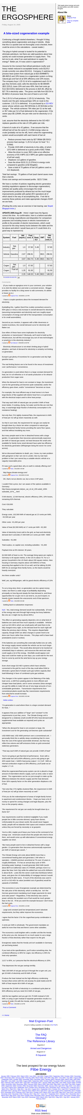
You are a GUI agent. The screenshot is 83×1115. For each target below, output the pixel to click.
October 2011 (57, 1089)
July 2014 (51, 1091)
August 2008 (71, 1082)
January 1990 (5, 1076)
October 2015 (38, 1092)
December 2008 (22, 1084)
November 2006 (58, 1081)
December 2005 (39, 1079)
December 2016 (17, 1094)
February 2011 (75, 1087)
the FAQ (53, 1025)
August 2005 (77, 1078)
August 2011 (36, 1089)
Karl (3, 610)
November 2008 (11, 1084)
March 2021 (44, 1097)
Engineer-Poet (14, 295)
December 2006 (69, 1081)
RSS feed (41, 1110)
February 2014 (26, 1091)
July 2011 (28, 1089)
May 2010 (69, 1086)
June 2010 (76, 1086)
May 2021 (59, 1097)
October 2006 (48, 1081)
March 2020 (16, 1097)
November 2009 (32, 1086)
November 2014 (10, 1092)
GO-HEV (49, 103)
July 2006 (19, 1081)
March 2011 (5, 1089)
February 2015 (20, 1092)
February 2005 (29, 1078)
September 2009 (11, 1086)
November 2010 (44, 1087)
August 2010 (12, 1087)
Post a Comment (9, 1007)
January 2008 (46, 1082)
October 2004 (69, 1076)
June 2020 (25, 1097)
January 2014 (16, 1091)
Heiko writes (8, 700)
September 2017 (54, 1094)
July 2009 (72, 1084)
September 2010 (23, 1087)
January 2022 (75, 1097)
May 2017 (37, 1094)
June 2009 (64, 1084)
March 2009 (41, 1084)
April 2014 (44, 1091)
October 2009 (21, 1086)
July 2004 (40, 1076)
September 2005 (7, 1079)
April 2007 (27, 1082)
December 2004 (10, 1078)
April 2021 (52, 1097)
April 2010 (61, 1086)
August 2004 (48, 1076)
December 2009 (43, 1086)
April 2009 (50, 1084)
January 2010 (53, 1086)
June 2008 (62, 1082)
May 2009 (57, 1084)
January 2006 (49, 1079)
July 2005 (70, 1078)
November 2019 (7, 1097)
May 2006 (4, 1081)
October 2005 (17, 1079)
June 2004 (32, 1076)
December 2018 (39, 1095)
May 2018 (13, 1095)
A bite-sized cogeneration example (26, 33)
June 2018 (20, 1095)
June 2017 (44, 1094)
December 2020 (34, 1097)
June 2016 (70, 1092)
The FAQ (40, 1034)
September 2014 (69, 1091)
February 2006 (59, 1079)
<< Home (5, 1015)
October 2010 (33, 1087)
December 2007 (36, 1082)
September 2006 (37, 1081)
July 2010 (4, 1087)
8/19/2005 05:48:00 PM (10, 277)
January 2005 (20, 1078)
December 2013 (6, 1091)
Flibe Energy (40, 1069)
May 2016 (62, 1092)
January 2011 (65, 1087)
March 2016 (47, 1092)
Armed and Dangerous (40, 1048)
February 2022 (40, 1099)
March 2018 (5, 1095)
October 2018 (29, 1095)
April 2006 (77, 1079)
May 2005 (55, 1078)
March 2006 (69, 1079)
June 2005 (62, 1078)
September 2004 (58, 1076)
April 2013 (65, 1089)
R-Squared (41, 1055)
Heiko (12, 468)
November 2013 (74, 1089)
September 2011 (46, 1089)
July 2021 (66, 1097)
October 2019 (75, 1095)
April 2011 (13, 1089)
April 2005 (47, 1078)
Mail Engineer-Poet (41, 1021)
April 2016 (55, 1092)
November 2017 (75, 1094)
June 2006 (11, 1081)
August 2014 (59, 1091)
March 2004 (24, 1076)
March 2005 (39, 1078)
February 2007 (9, 1082)
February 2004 (15, 1076)
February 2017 (28, 1094)
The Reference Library (41, 1041)
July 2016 (77, 1092)
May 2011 (21, 1089)
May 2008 (55, 1082)
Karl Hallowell (14, 343)
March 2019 (59, 1095)
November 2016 (6, 1094)
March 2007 (19, 1082)
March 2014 (35, 1091)
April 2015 (29, 1092)
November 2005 (28, 1079)
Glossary (40, 1038)
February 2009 (32, 1084)
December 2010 (55, 1087)
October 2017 (64, 1094)
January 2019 (50, 1095)
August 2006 (27, 1081)
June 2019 (67, 1095)
